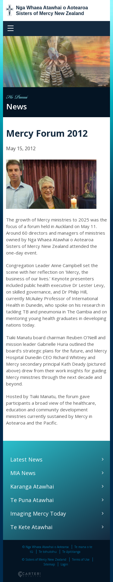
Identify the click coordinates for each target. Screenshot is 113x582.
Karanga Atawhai (32, 486)
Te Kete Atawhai (31, 527)
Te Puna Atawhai (32, 500)
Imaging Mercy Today (38, 513)
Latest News (26, 459)
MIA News (23, 473)
